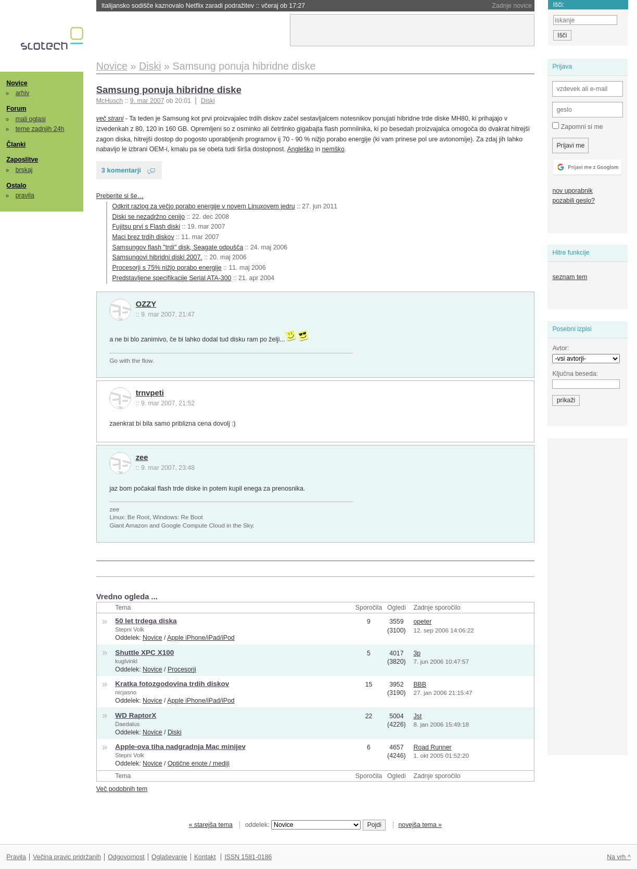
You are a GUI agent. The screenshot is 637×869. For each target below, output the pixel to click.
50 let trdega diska (145, 621)
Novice (16, 83)
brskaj (24, 170)
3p (417, 653)
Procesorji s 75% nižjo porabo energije (167, 267)
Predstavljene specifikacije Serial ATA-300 (172, 278)
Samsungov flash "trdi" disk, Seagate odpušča (178, 247)
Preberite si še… (120, 196)
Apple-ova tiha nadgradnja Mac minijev (180, 746)
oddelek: (303, 824)
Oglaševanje (169, 857)
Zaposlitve (22, 159)
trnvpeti (150, 393)
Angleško (300, 149)
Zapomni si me (577, 126)
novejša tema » (420, 824)
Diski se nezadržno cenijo (148, 216)
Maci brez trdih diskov (143, 237)
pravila (25, 195)
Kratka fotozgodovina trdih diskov (172, 684)
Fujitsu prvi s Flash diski (146, 226)
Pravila (16, 857)
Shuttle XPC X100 (144, 652)
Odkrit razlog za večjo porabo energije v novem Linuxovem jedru (203, 206)
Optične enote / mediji (199, 763)
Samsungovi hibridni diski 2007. (157, 257)
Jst (417, 716)
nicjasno (125, 692)
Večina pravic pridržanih (67, 857)
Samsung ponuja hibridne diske (168, 89)
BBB (419, 684)
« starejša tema (211, 824)
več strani (110, 118)
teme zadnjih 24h (40, 129)
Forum (16, 108)
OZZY (146, 304)
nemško (333, 149)
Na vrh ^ (618, 857)
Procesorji (182, 669)
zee (142, 457)
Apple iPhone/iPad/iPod (200, 637)
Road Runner (432, 747)
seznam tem (569, 277)
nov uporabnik (572, 190)
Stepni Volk (129, 629)
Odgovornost (126, 857)
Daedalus (127, 724)
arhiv (23, 93)
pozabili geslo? (573, 200)
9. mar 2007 (147, 100)
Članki (16, 144)
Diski (208, 100)
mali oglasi (31, 119)
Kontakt (205, 857)
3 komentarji (121, 170)
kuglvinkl (126, 661)
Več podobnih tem (122, 789)
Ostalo (16, 185)
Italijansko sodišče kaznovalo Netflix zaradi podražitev (203, 5)
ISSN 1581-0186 (248, 857)
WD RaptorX (135, 715)
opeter (422, 621)
